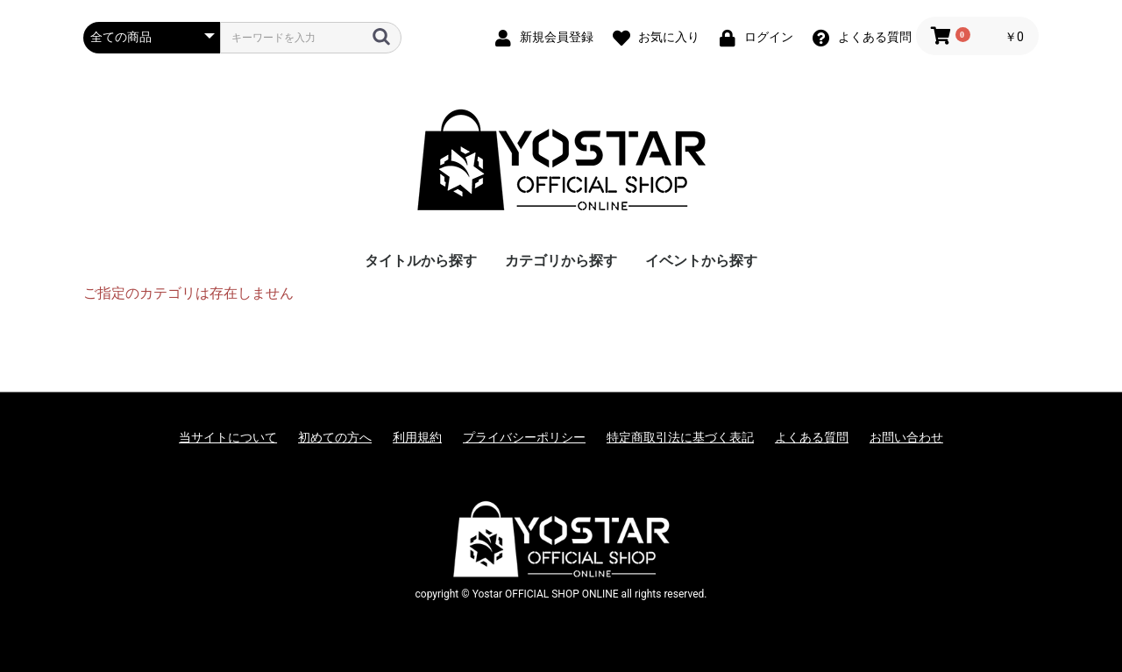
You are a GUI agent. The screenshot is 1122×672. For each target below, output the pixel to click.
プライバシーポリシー (524, 437)
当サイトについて (228, 437)
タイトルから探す (421, 260)
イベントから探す (701, 260)
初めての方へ (335, 437)
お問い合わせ (906, 437)
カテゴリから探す (561, 260)
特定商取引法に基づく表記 (680, 437)
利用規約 (417, 437)
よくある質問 (812, 437)
